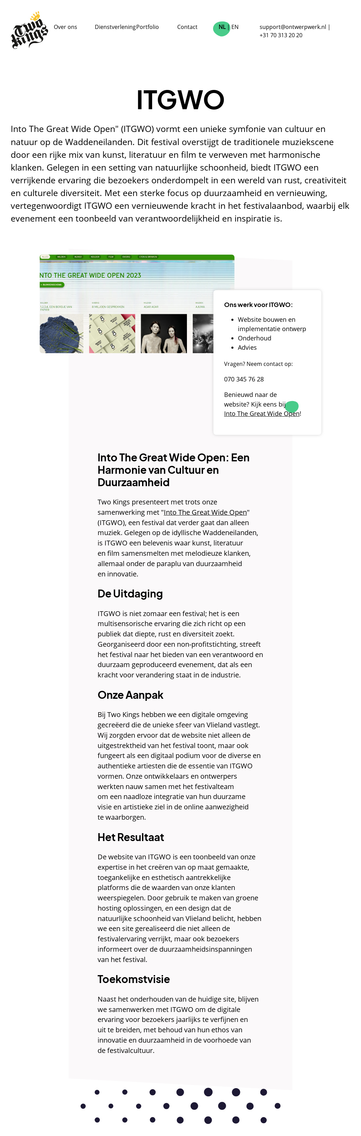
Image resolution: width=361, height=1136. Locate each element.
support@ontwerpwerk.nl (293, 27)
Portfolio (147, 27)
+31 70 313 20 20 (281, 35)
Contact (187, 27)
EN (235, 27)
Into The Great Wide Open (205, 512)
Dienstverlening (115, 27)
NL (222, 27)
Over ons (65, 27)
